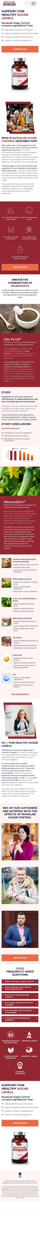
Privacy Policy (27, 1183)
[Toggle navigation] (33, 3)
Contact (34, 1183)
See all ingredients (20, 694)
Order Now (20, 49)
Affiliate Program (8, 1183)
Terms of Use (18, 1183)
